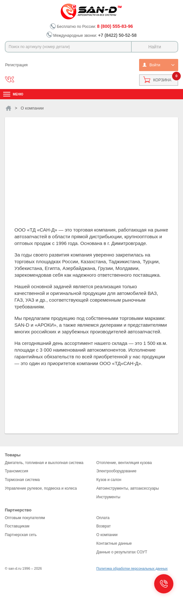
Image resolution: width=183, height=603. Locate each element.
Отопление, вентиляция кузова (124, 462)
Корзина (162, 80)
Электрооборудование (116, 471)
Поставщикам (17, 526)
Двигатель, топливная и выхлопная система (44, 462)
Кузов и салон (108, 479)
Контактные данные (114, 543)
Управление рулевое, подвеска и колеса (41, 488)
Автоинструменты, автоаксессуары (127, 488)
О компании (107, 535)
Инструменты (108, 497)
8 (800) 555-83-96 (115, 26)
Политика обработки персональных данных (132, 568)
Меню (18, 94)
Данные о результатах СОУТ (121, 552)
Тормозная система (22, 479)
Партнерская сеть (21, 535)
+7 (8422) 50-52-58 (117, 35)
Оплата (103, 518)
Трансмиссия (16, 471)
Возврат (103, 526)
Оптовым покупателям (25, 518)
